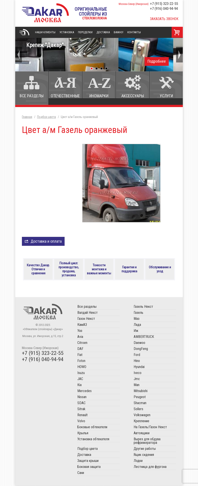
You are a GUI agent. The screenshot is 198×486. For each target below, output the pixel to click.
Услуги (166, 95)
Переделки (85, 32)
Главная (24, 32)
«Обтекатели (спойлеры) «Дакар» (45, 12)
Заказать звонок (164, 19)
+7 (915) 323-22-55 (164, 3)
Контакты (134, 32)
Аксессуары (132, 95)
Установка (66, 32)
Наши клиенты (45, 32)
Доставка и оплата (46, 241)
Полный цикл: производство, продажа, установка (69, 269)
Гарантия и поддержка (129, 269)
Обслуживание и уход (160, 269)
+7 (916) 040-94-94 (164, 8)
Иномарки (98, 95)
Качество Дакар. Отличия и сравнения (38, 269)
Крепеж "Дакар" (99, 54)
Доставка (103, 32)
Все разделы (32, 95)
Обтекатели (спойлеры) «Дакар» (42, 312)
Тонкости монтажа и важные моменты (99, 269)
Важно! (118, 32)
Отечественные (65, 95)
